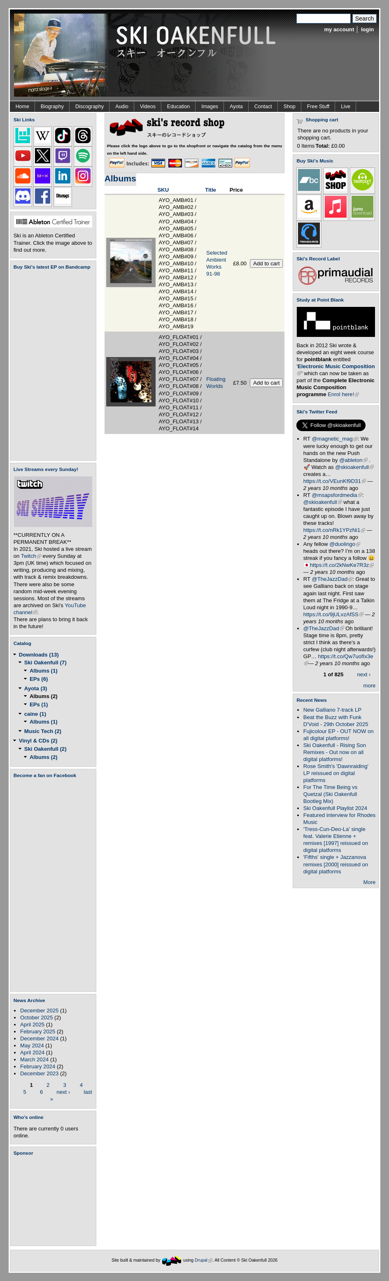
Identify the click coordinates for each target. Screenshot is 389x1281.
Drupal (203, 1260)
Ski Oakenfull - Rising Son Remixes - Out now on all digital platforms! (334, 752)
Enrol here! (343, 394)
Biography (52, 106)
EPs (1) (39, 704)
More (369, 882)
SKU (163, 190)
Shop (290, 106)
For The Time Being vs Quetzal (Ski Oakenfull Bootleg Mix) (330, 794)
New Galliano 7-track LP (332, 710)
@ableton (353, 460)
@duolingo (344, 544)
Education (178, 106)
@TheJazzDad (332, 579)
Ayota (236, 106)
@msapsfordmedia (337, 495)
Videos (148, 106)
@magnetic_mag (334, 439)
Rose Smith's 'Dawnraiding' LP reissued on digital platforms (335, 773)
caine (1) (35, 714)
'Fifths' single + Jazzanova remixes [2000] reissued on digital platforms (335, 864)
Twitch (31, 556)
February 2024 (37, 1066)
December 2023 (39, 1073)
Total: (322, 146)
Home (22, 106)
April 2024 (32, 1052)
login (367, 29)
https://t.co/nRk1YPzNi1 (334, 530)
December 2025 (39, 1010)
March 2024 (34, 1059)
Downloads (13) (39, 655)
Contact (263, 106)
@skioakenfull (354, 467)
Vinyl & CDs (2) (38, 741)
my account (339, 29)
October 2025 (36, 1017)
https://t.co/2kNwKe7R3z (342, 565)
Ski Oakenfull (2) (45, 749)
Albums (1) (44, 671)
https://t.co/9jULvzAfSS (333, 614)
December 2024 (39, 1038)
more (369, 685)
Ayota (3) (35, 688)
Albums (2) (44, 696)
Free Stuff (318, 106)
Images (209, 106)
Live (345, 106)
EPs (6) (39, 679)
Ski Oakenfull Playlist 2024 (335, 808)
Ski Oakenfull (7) (45, 662)
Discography (89, 106)
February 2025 (37, 1031)
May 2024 (32, 1045)
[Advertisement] (55, 1201)
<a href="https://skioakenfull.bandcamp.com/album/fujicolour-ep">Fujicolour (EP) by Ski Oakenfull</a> (51, 365)
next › (63, 1091)
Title (210, 190)
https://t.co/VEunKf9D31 (334, 481)
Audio (121, 106)
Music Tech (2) (42, 731)
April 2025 (32, 1024)
